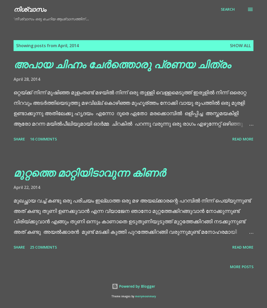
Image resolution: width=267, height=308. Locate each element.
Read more (242, 139)
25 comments (43, 247)
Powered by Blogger (133, 286)
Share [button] (19, 139)
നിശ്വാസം (30, 9)
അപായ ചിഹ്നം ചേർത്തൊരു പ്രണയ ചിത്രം (122, 64)
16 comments (43, 139)
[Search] (228, 9)
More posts (241, 266)
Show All (240, 45)
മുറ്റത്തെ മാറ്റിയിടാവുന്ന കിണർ (89, 172)
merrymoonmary (145, 296)
